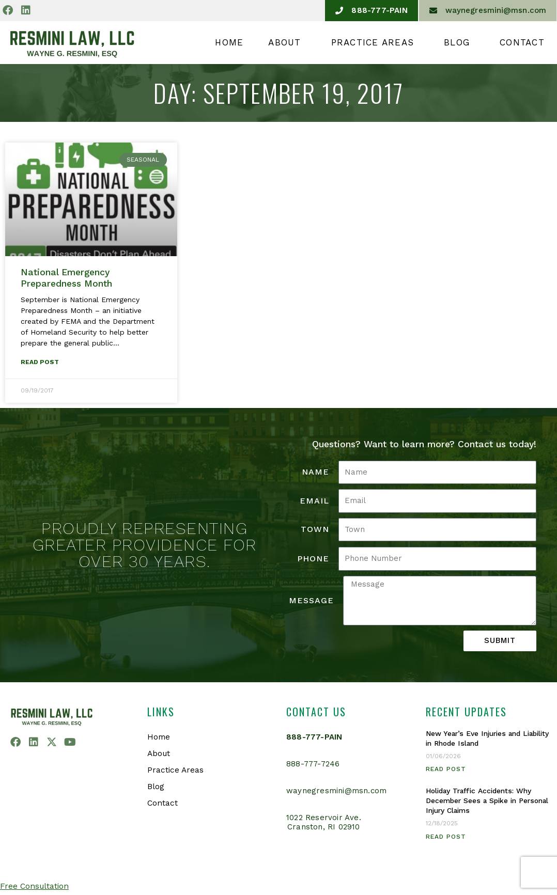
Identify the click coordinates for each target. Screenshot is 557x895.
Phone (313, 559)
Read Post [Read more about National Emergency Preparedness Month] (40, 362)
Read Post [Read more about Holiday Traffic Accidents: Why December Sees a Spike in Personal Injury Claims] (446, 837)
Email (314, 501)
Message (311, 601)
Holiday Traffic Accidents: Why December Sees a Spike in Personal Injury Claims (482, 801)
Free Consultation (35, 886)
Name (315, 472)
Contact (522, 42)
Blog (459, 42)
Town (315, 530)
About (287, 42)
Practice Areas (375, 42)
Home (229, 42)
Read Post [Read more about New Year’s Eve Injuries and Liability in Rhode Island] (446, 769)
